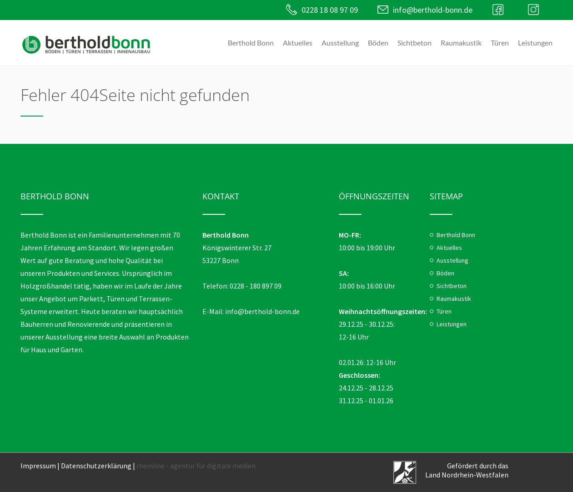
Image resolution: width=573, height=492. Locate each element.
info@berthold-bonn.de (432, 10)
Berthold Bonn (251, 42)
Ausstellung (340, 42)
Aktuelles (297, 42)
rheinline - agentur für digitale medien (196, 465)
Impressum (38, 465)
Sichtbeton (414, 42)
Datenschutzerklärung (96, 465)
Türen (500, 42)
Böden (378, 42)
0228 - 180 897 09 (255, 285)
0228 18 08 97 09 (329, 10)
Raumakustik (461, 42)
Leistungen (535, 42)
